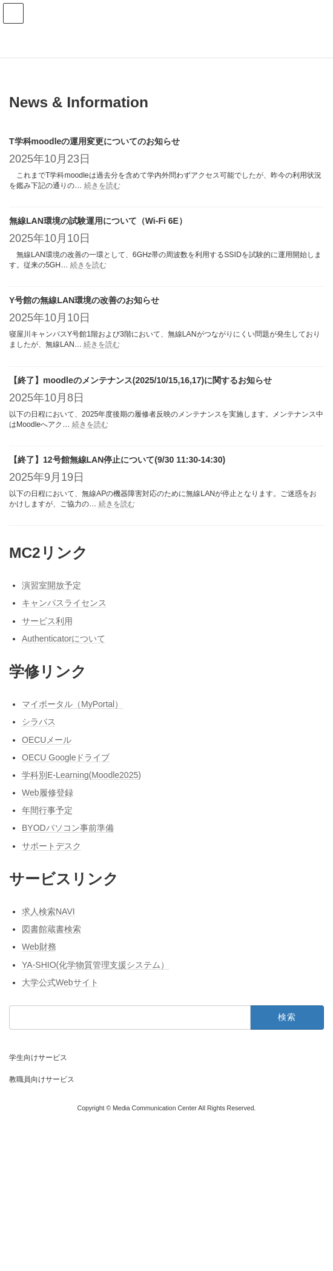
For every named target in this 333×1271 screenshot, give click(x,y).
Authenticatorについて (64, 638)
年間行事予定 (47, 810)
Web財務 (39, 946)
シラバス (39, 721)
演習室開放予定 (51, 585)
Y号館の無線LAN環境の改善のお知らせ (84, 300)
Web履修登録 (47, 792)
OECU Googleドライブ (66, 757)
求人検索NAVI (48, 911)
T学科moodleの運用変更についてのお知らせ (94, 141)
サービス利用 (47, 621)
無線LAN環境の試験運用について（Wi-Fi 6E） (98, 221)
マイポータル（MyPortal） (72, 704)
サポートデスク (51, 846)
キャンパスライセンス (64, 603)
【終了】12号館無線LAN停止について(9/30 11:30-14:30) (117, 459)
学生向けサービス (38, 1057)
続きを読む (102, 185)
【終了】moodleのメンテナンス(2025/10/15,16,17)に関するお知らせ (140, 380)
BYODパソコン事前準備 (68, 828)
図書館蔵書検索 (51, 929)
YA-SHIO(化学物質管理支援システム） (95, 965)
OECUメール (46, 740)
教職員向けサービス (41, 1079)
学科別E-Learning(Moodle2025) (81, 775)
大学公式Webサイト (60, 982)
